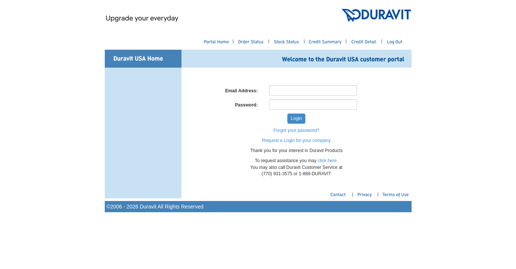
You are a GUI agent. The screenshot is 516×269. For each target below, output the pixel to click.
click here (327, 160)
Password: (246, 105)
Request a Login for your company (296, 140)
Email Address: (241, 90)
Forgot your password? (297, 130)
